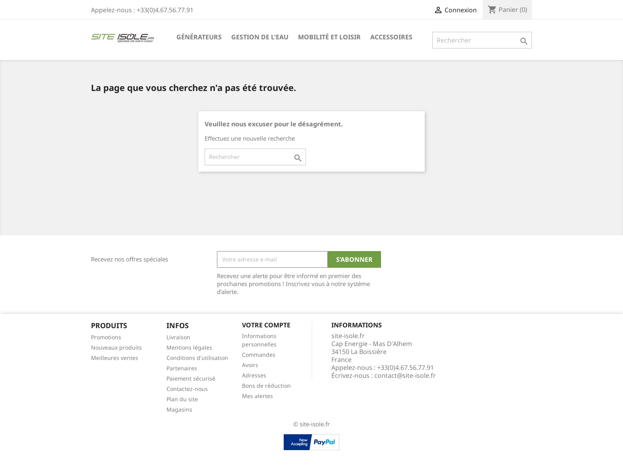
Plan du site (182, 399)
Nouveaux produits (116, 347)
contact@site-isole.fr (405, 375)
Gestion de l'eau (259, 37)
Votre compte (266, 325)
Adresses (254, 375)
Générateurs (199, 37)
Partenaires (181, 368)
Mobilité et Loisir (329, 37)
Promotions (106, 337)
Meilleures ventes (114, 358)
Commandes (258, 354)
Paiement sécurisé (190, 378)
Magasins (179, 409)
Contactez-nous (187, 389)
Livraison (178, 337)
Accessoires (391, 37)
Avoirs (250, 365)
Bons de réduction (266, 385)
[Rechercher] (482, 40)
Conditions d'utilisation (197, 358)
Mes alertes (257, 396)
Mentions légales (189, 347)
